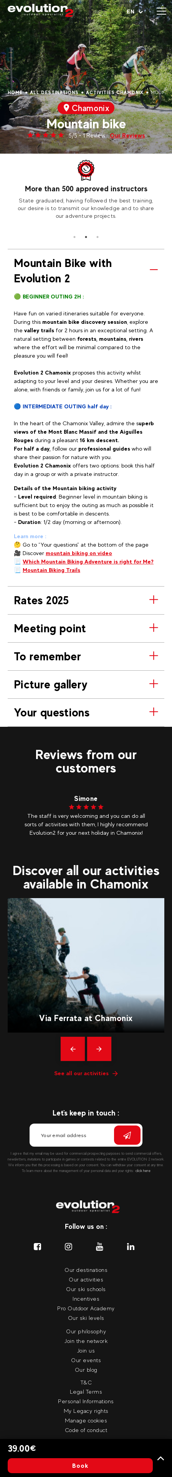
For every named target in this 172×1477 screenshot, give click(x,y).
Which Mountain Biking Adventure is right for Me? (88, 561)
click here (143, 1171)
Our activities (86, 1279)
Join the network (86, 1341)
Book (80, 1465)
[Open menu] (161, 11)
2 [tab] (86, 237)
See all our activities (86, 1073)
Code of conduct (86, 1430)
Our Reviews (127, 135)
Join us (86, 1350)
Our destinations (86, 1269)
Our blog (86, 1369)
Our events (86, 1360)
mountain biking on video (79, 553)
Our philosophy (86, 1331)
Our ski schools (86, 1289)
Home (15, 92)
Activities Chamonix (115, 92)
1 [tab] (74, 237)
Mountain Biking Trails (51, 570)
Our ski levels (86, 1318)
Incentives (86, 1298)
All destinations (54, 92)
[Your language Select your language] (135, 11)
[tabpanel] (86, 190)
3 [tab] (97, 237)
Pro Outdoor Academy (86, 1308)
